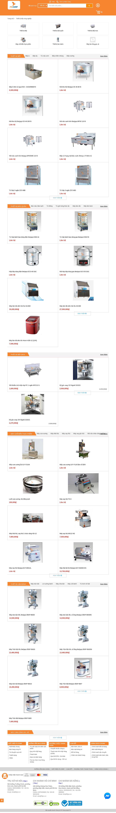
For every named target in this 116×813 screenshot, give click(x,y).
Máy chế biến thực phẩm (21, 434)
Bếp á (27, 56)
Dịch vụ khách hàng (65, 1)
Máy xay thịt (66, 433)
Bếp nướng (70, 56)
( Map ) (25, 781)
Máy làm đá (76, 206)
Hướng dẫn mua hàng (37, 743)
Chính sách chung (98, 743)
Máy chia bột (60, 584)
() (99, 12)
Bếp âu (35, 56)
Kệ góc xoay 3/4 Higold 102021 (19, 420)
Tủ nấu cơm (45, 56)
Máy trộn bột (35, 584)
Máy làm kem (88, 206)
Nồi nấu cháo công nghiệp (96, 433)
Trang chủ (11, 18)
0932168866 (16, 788)
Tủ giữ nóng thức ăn (62, 206)
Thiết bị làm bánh (18, 584)
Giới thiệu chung (14, 746)
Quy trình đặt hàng (35, 751)
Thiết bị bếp (16, 56)
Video (53, 1)
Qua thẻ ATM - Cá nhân (58, 756)
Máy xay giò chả (78, 433)
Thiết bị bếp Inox (18, 354)
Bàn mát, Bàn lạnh (37, 206)
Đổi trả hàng (75, 752)
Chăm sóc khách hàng (78, 755)
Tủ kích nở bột (85, 584)
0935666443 (67, 790)
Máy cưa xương (42, 433)
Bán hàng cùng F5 (15, 749)
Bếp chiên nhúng (57, 56)
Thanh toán (33, 754)
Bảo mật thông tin (76, 749)
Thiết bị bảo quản (18, 206)
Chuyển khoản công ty (58, 748)
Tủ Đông (49, 206)
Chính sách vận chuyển (99, 752)
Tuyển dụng (13, 755)
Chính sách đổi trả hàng (99, 746)
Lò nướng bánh (47, 584)
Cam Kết (73, 743)
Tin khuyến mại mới (15, 752)
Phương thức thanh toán (83, 769)
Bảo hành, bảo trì (76, 746)
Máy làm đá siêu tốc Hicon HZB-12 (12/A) (23, 340)
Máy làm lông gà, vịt (20, 732)
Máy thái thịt (55, 433)
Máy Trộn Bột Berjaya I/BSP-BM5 (20, 718)
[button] (97, 5)
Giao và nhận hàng (36, 757)
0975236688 (42, 792)
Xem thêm (104, 56)
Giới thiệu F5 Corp (15, 743)
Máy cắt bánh (72, 584)
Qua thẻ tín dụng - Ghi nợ (59, 759)
